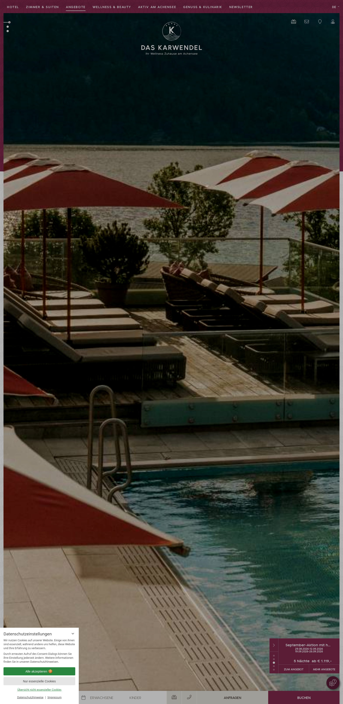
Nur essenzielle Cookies (39, 681)
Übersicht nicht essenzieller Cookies (39, 690)
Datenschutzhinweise (30, 697)
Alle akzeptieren (39, 671)
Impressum (54, 697)
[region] (39, 651)
